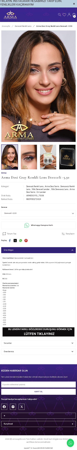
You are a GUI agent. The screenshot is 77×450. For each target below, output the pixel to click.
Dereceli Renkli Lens (34, 186)
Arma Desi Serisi (52, 186)
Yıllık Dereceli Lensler (41, 189)
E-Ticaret (34, 448)
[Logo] (10, 15)
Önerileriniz (9, 351)
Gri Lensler (41, 192)
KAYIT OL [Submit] (39, 392)
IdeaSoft (27, 448)
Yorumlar (8, 343)
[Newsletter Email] (38, 385)
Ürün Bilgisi (8, 250)
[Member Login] (69, 15)
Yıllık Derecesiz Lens (59, 189)
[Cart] (74, 15)
